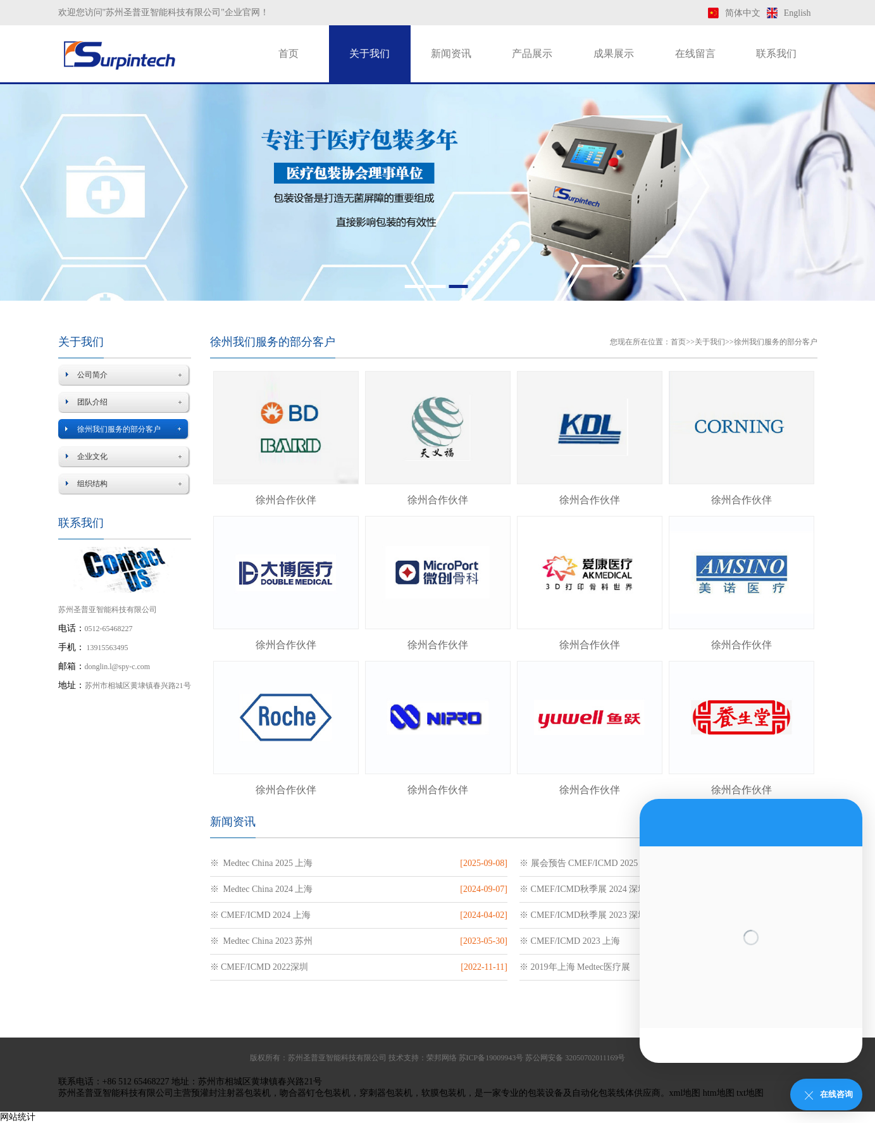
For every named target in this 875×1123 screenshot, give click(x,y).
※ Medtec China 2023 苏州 (261, 941)
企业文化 (92, 456)
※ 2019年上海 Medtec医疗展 (574, 967)
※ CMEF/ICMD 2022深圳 (259, 967)
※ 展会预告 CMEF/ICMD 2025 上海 (588, 863)
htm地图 (719, 1093)
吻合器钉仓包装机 (315, 1093)
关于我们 (369, 53)
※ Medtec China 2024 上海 (261, 889)
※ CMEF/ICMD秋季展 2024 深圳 (583, 889)
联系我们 (776, 53)
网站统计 (17, 1117)
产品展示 (532, 53)
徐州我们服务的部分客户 (119, 429)
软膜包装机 (443, 1093)
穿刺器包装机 (386, 1093)
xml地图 (685, 1093)
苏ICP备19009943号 (491, 1057)
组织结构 (92, 483)
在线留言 (695, 53)
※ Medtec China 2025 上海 (261, 863)
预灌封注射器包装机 (231, 1093)
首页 (288, 53)
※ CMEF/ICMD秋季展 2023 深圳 (583, 915)
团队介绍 (92, 402)
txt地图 (750, 1093)
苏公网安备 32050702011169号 (575, 1057)
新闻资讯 (451, 53)
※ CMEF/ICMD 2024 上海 (260, 915)
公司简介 (92, 374)
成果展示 (613, 53)
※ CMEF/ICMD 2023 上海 (569, 941)
